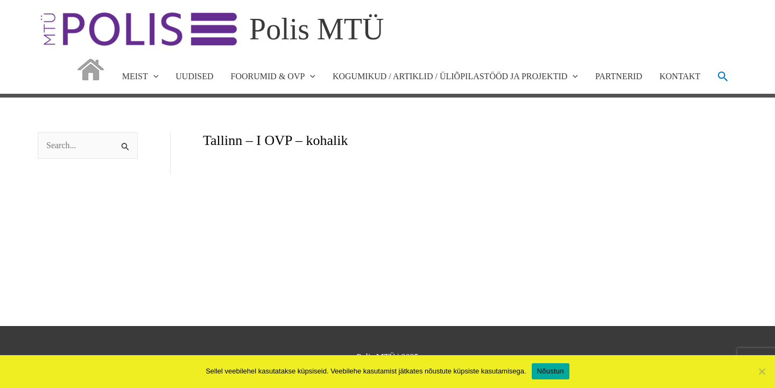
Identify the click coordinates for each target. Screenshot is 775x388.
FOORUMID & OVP (273, 76)
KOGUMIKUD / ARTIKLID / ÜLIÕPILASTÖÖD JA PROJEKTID (455, 76)
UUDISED (194, 76)
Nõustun (550, 371)
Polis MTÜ (316, 29)
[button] (723, 76)
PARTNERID (618, 76)
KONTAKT (679, 76)
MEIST (140, 76)
